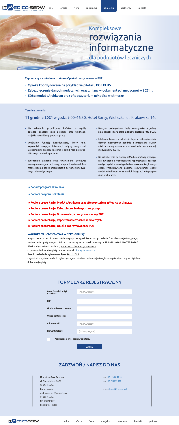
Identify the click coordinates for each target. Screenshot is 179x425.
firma (76, 8)
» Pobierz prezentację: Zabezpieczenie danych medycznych (65, 208)
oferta (63, 8)
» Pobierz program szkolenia (46, 194)
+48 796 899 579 (114, 381)
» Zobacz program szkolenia (46, 187)
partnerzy (126, 8)
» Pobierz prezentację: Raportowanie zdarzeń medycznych (65, 220)
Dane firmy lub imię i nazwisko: (57, 292)
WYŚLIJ (89, 347)
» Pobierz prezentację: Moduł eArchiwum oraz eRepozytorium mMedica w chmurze (80, 202)
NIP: (49, 301)
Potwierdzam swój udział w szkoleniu (72, 339)
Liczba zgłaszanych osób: (59, 308)
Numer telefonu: (55, 331)
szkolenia (109, 8)
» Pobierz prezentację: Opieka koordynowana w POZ (61, 225)
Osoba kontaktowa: (56, 316)
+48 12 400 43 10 (114, 377)
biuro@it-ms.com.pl (85, 250)
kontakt (142, 8)
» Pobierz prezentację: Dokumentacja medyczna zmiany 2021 (66, 214)
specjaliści (91, 8)
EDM (51, 8)
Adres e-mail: (53, 323)
